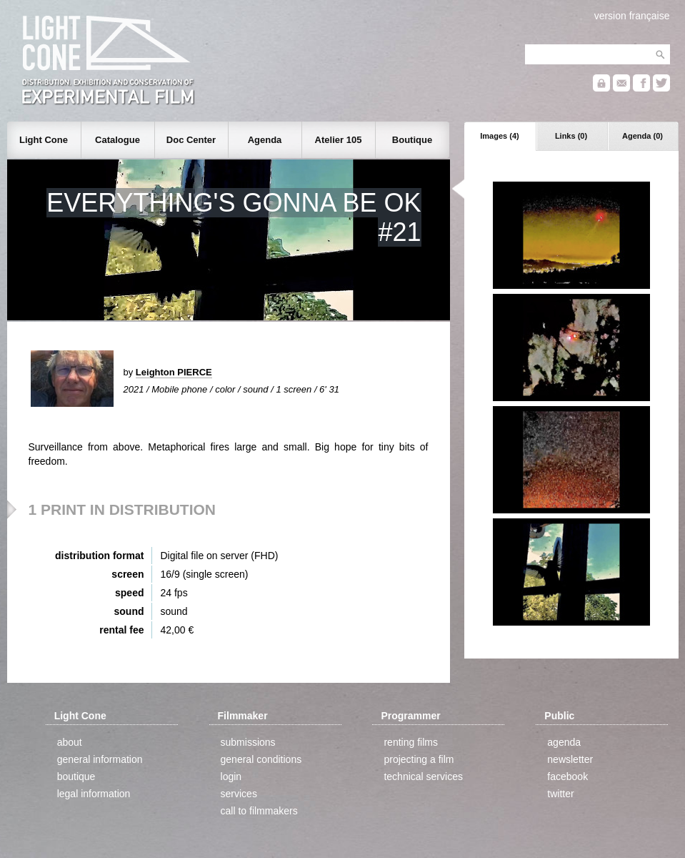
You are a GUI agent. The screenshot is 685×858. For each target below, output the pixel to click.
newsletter (570, 759)
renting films (410, 742)
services (239, 793)
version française (632, 15)
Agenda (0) (642, 136)
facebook (567, 776)
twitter (560, 793)
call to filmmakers (259, 811)
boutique (76, 776)
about (69, 742)
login (231, 776)
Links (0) (571, 136)
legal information (94, 793)
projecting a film (419, 759)
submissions (248, 742)
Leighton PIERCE (174, 372)
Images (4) (499, 136)
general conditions (261, 759)
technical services (423, 776)
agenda (564, 742)
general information (100, 759)
